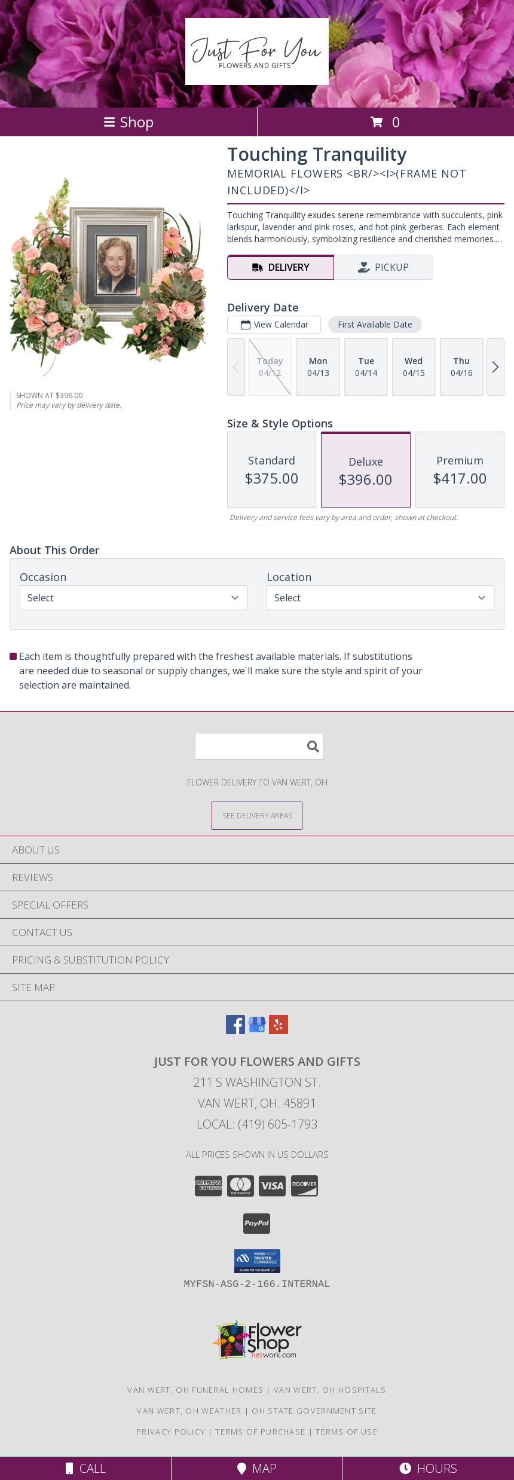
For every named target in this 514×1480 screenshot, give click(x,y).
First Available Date (375, 324)
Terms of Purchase (260, 1431)
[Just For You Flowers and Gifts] (257, 78)
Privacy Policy (170, 1431)
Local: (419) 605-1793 (257, 1124)
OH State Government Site (314, 1410)
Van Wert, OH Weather (189, 1410)
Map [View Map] (257, 1468)
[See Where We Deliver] (257, 815)
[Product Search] (259, 746)
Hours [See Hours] (428, 1468)
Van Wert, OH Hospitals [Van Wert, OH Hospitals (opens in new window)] (330, 1389)
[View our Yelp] (278, 1030)
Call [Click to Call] (86, 1468)
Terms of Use (347, 1431)
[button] (257, 1261)
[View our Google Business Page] (257, 1030)
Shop (128, 122)
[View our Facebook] (235, 1030)
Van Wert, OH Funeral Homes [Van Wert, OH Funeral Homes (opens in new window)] (195, 1389)
